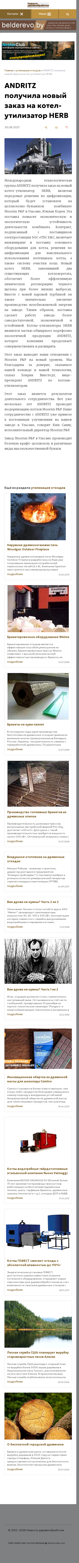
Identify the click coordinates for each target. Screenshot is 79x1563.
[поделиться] (46, 127)
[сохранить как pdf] (67, 127)
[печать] (56, 127)
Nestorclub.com (56, 1543)
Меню (45, 13)
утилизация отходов (28, 70)
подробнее (15, 574)
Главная (8, 70)
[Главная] (38, 5)
